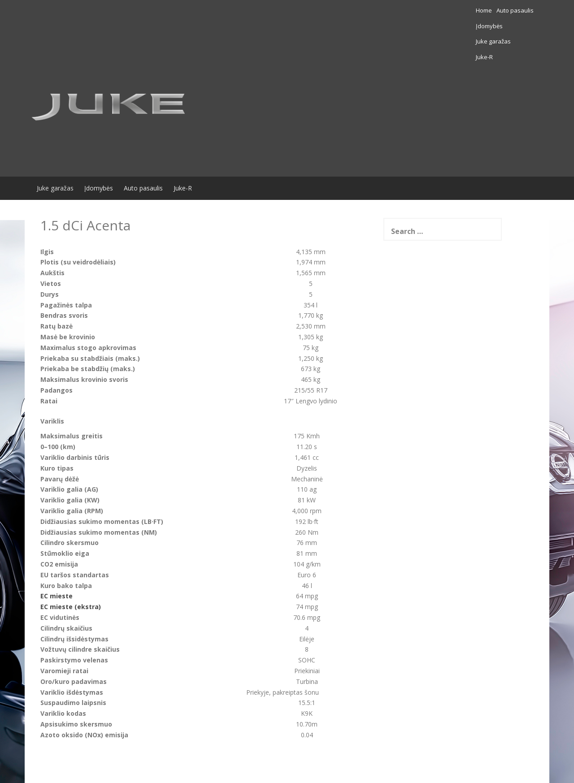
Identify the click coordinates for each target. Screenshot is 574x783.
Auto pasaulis (417, 10)
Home (386, 10)
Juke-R (525, 10)
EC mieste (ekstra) (70, 560)
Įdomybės (455, 10)
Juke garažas (492, 10)
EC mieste (56, 549)
